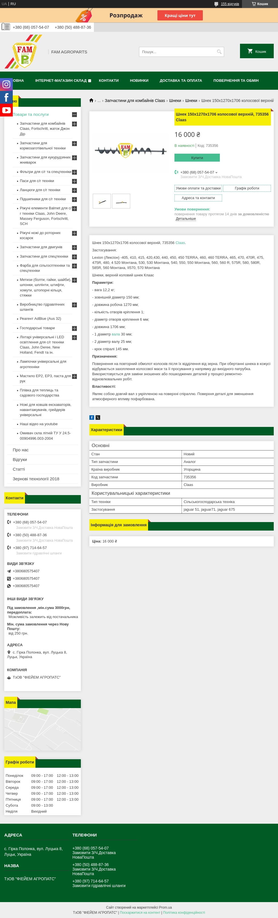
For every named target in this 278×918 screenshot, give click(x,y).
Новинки (139, 80)
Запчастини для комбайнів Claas (135, 100)
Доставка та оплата (181, 80)
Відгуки (20, 459)
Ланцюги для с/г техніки (40, 190)
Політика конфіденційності (184, 913)
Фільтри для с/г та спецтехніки (45, 172)
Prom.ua (165, 907)
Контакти (109, 80)
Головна (15, 80)
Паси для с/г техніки (37, 181)
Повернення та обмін (236, 80)
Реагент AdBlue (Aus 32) (40, 318)
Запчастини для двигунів (41, 247)
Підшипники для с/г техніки (43, 199)
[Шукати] (219, 52)
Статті (19, 469)
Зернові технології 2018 (36, 478)
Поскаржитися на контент (140, 913)
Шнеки (175, 100)
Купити (197, 158)
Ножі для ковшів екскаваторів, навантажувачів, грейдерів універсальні (45, 409)
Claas (180, 243)
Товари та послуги (31, 114)
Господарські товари (37, 328)
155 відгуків (230, 4)
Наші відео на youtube (39, 424)
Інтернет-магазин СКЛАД (61, 80)
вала (116, 334)
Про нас (21, 449)
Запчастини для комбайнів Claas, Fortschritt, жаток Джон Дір (45, 128)
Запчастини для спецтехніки (44, 256)
